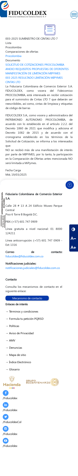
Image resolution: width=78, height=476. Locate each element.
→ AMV (10, 340)
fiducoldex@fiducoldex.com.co (24, 256)
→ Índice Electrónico (18, 362)
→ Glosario (12, 369)
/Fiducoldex (10, 395)
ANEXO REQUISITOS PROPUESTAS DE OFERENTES (37, 69)
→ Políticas (12, 326)
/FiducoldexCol (12, 419)
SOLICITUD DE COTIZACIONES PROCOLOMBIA (34, 64)
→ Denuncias (13, 347)
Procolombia (13, 56)
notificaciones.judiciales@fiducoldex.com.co (32, 268)
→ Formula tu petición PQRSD (24, 318)
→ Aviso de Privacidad (19, 333)
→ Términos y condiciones (21, 311)
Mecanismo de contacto (27, 298)
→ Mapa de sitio (15, 355)
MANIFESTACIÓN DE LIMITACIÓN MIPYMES (32, 73)
